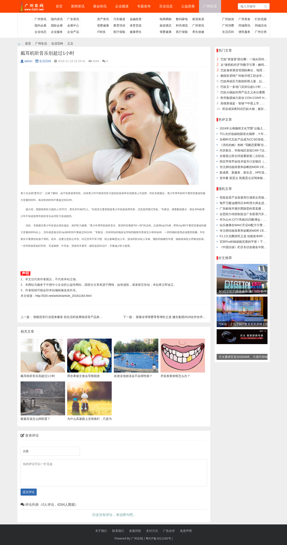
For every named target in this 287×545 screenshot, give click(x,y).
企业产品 (73, 32)
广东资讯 (73, 19)
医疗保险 (119, 32)
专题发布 (144, 6)
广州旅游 (228, 19)
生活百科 (228, 32)
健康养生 (136, 32)
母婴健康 (103, 25)
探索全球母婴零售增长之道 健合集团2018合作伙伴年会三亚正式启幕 (181, 317)
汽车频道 (119, 19)
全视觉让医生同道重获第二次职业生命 (245, 156)
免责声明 (186, 530)
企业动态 (40, 32)
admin (26, 61)
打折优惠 (261, 19)
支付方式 (152, 530)
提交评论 (29, 492)
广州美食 (244, 19)
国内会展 (40, 25)
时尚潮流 (182, 25)
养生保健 (198, 32)
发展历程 (135, 530)
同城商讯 (244, 25)
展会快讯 (100, 6)
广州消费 (228, 25)
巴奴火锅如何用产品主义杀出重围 (242, 92)
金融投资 (136, 19)
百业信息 (166, 6)
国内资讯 (57, 19)
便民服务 (244, 32)
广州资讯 (40, 19)
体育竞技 (136, 25)
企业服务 (57, 32)
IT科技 (101, 32)
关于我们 (101, 530)
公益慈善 (188, 6)
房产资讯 (103, 19)
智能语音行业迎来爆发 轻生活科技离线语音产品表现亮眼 (70, 317)
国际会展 (57, 25)
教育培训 (119, 25)
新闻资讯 (78, 6)
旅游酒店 (165, 25)
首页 (59, 6)
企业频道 (122, 6)
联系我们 (118, 530)
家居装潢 (198, 19)
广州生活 (210, 6)
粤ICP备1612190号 (158, 538)
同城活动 (261, 25)
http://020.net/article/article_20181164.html (63, 295)
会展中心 (73, 25)
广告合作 (169, 530)
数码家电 (182, 19)
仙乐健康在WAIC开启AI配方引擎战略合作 (247, 225)
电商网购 (165, 19)
